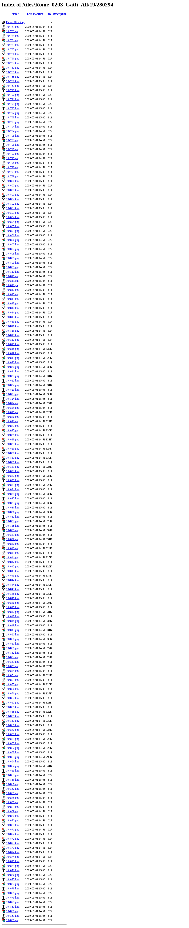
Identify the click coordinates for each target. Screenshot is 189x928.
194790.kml (12, 90)
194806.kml (12, 235)
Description (60, 13)
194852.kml (12, 652)
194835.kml (12, 498)
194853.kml (12, 661)
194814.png (12, 312)
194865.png (12, 775)
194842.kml (12, 561)
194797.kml (12, 153)
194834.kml (12, 489)
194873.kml (12, 843)
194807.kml (12, 244)
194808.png (12, 258)
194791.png (12, 103)
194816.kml (12, 326)
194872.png (12, 838)
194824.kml (12, 398)
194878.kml (12, 888)
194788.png (12, 76)
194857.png (12, 702)
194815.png (12, 321)
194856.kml (12, 688)
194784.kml (12, 35)
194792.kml (12, 108)
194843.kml (12, 571)
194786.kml (12, 54)
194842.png (12, 566)
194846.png (12, 602)
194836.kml (12, 507)
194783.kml (12, 26)
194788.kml (12, 72)
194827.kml (12, 425)
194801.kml (12, 190)
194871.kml (12, 825)
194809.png (12, 267)
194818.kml (12, 344)
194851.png (12, 648)
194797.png (12, 158)
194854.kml (12, 670)
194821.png (12, 376)
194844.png (12, 584)
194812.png (12, 294)
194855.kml (12, 679)
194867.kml (12, 788)
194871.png (12, 829)
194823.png (12, 394)
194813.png (12, 303)
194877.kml (12, 879)
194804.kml (12, 217)
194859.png (12, 720)
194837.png (12, 521)
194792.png (12, 112)
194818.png (12, 348)
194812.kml (12, 289)
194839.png (12, 539)
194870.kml (12, 815)
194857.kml (12, 698)
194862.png (12, 747)
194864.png (12, 766)
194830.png (12, 457)
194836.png (12, 512)
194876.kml (12, 870)
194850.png (12, 639)
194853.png (12, 666)
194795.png (12, 140)
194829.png (12, 448)
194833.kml (12, 480)
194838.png (12, 530)
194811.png (12, 285)
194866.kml (12, 779)
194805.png (12, 230)
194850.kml (12, 634)
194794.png (12, 131)
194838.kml (12, 525)
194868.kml (12, 797)
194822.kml (12, 380)
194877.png (12, 883)
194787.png (12, 67)
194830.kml (12, 453)
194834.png (12, 493)
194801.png (12, 194)
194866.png (12, 784)
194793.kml (12, 117)
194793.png (12, 122)
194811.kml (12, 280)
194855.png (12, 684)
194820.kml (12, 362)
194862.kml (12, 743)
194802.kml (12, 199)
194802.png (12, 203)
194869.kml (12, 806)
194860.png (12, 729)
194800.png (12, 185)
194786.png (12, 58)
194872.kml (12, 834)
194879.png (12, 902)
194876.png (12, 874)
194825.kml (12, 407)
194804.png (12, 221)
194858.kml (12, 707)
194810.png (12, 276)
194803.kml (12, 208)
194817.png (12, 339)
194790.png (12, 94)
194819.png (12, 357)
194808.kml (12, 253)
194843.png (12, 575)
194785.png (12, 49)
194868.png (12, 802)
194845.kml (12, 589)
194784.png (12, 40)
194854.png (12, 675)
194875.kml (12, 861)
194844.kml (12, 580)
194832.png (12, 475)
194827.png (12, 430)
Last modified (35, 13)
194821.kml (12, 371)
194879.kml (12, 897)
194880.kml (12, 906)
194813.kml (12, 298)
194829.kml (12, 444)
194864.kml (12, 761)
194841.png (12, 557)
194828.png (12, 439)
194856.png (12, 693)
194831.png (12, 466)
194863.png (12, 756)
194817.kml (12, 335)
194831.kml (12, 462)
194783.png (12, 31)
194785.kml (12, 44)
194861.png (12, 738)
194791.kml (12, 99)
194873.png (12, 847)
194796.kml (12, 144)
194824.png (12, 403)
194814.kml (12, 307)
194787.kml (12, 63)
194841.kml (12, 552)
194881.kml (12, 915)
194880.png (12, 911)
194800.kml (12, 180)
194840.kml (12, 543)
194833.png (12, 484)
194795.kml (12, 135)
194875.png (12, 865)
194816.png (12, 330)
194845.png (12, 593)
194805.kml (12, 226)
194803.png (12, 212)
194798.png (12, 167)
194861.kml (12, 734)
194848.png (12, 620)
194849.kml (12, 625)
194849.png (12, 629)
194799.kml (12, 171)
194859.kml (12, 716)
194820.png (12, 366)
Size (49, 13)
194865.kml (12, 770)
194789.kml (12, 81)
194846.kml (12, 598)
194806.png (12, 239)
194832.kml (12, 471)
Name (15, 13)
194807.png (12, 249)
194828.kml (12, 434)
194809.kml (12, 262)
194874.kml (12, 852)
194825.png (12, 412)
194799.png (12, 176)
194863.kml (12, 752)
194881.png (12, 920)
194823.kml (12, 389)
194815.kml (12, 317)
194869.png (12, 811)
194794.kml (12, 126)
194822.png (12, 385)
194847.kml (12, 607)
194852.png (12, 657)
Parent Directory (15, 22)
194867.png (12, 793)
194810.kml (12, 271)
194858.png (12, 711)
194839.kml (12, 534)
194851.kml (12, 643)
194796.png (12, 149)
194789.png (12, 85)
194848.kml (12, 616)
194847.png (12, 611)
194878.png (12, 893)
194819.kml (12, 353)
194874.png (12, 856)
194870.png (12, 820)
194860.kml (12, 725)
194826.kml (12, 416)
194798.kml (12, 162)
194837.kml (12, 516)
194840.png (12, 548)
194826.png (12, 421)
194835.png (12, 503)
